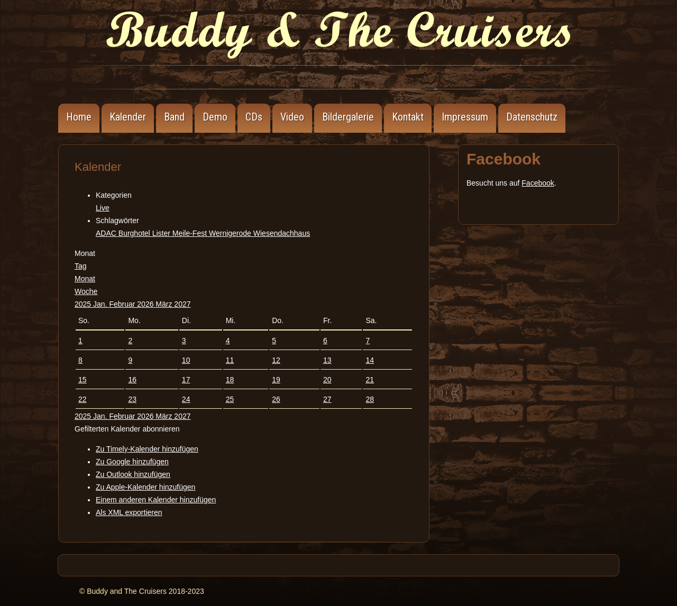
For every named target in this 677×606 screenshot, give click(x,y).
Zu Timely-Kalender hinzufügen (147, 449)
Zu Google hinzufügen (132, 461)
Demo (215, 117)
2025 (84, 304)
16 (132, 379)
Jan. (101, 304)
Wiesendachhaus (281, 233)
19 (276, 379)
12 (276, 360)
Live (102, 208)
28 (369, 399)
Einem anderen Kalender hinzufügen (156, 499)
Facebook (538, 183)
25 (230, 399)
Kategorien (114, 195)
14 (369, 360)
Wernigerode (231, 233)
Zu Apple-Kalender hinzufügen (145, 487)
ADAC (107, 233)
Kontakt (408, 117)
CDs (253, 117)
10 (186, 360)
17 (186, 379)
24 (186, 399)
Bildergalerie (348, 117)
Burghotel (135, 233)
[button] (127, 429)
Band (174, 117)
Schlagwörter (117, 220)
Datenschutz (531, 117)
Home (79, 117)
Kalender (127, 117)
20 (327, 379)
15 (82, 379)
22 (82, 399)
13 (327, 360)
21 (369, 379)
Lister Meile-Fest (180, 233)
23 (132, 399)
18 (230, 379)
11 (230, 360)
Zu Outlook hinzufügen (133, 474)
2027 (182, 304)
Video (292, 117)
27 (327, 399)
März (164, 304)
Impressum (465, 117)
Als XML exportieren (129, 512)
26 (276, 399)
